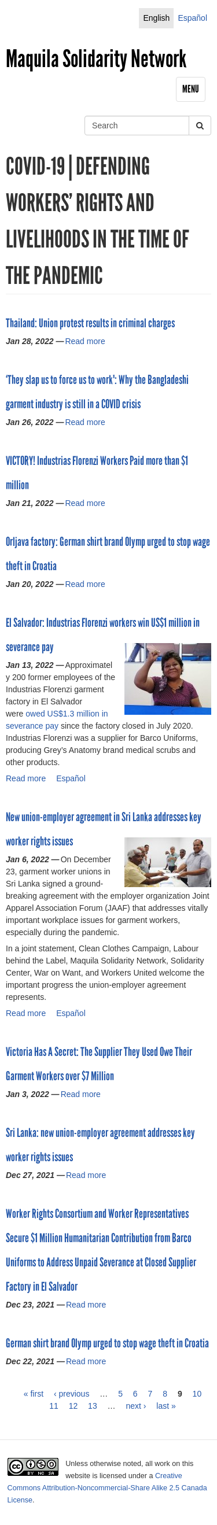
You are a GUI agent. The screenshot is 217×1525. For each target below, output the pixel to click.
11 (53, 1405)
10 (197, 1393)
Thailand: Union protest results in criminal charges (90, 323)
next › (136, 1405)
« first (33, 1393)
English (156, 18)
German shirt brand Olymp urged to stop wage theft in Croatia (107, 1343)
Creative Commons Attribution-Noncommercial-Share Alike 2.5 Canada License (107, 1488)
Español (192, 18)
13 (92, 1405)
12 (73, 1405)
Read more (85, 341)
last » (165, 1405)
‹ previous (71, 1393)
